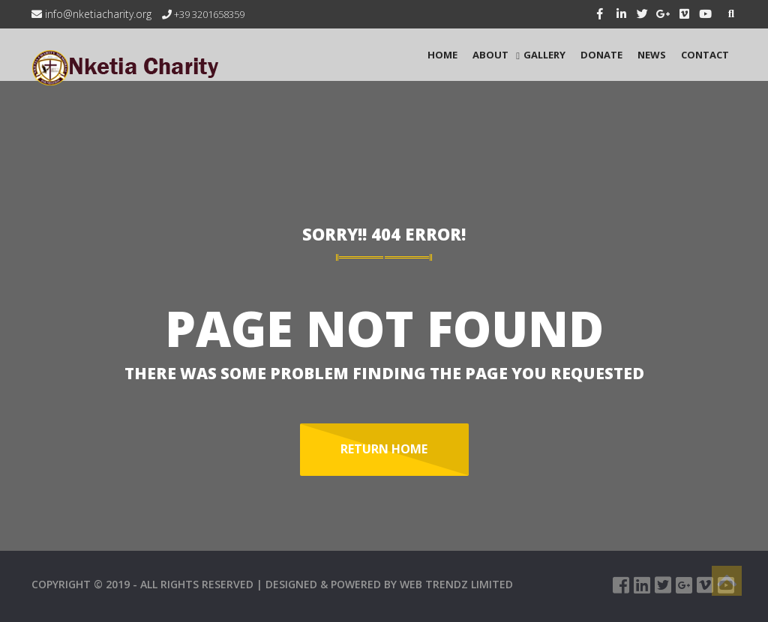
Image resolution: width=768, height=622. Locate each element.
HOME (443, 54)
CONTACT (705, 54)
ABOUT (490, 54)
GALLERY (545, 54)
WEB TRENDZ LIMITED (456, 584)
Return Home (384, 449)
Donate (601, 54)
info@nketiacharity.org (92, 14)
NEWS (652, 54)
